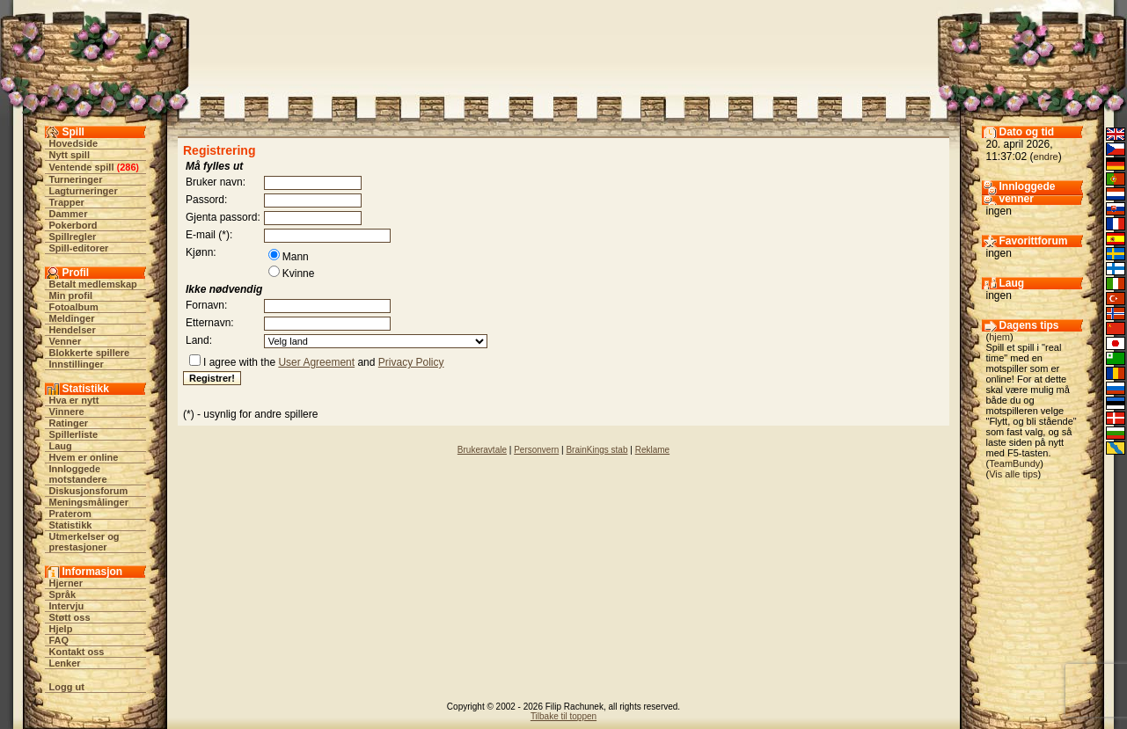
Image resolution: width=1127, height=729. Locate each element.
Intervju (66, 606)
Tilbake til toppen (563, 716)
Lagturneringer (83, 191)
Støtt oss (70, 617)
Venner (65, 341)
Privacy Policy (411, 362)
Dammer (68, 213)
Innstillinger (76, 364)
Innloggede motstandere (78, 474)
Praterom (70, 513)
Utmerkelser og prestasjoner (84, 541)
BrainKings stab (596, 450)
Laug (60, 446)
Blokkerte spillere (89, 352)
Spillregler (73, 236)
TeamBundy (1014, 463)
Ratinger (69, 423)
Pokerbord (73, 225)
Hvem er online (84, 457)
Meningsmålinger (88, 502)
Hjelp (61, 628)
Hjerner (66, 583)
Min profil (71, 295)
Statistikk (70, 525)
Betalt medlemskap (93, 284)
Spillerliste (74, 434)
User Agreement (316, 362)
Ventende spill (81, 167)
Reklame (652, 450)
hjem (999, 337)
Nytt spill (69, 154)
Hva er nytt (74, 400)
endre (1046, 156)
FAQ (59, 640)
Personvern (536, 450)
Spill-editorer (79, 248)
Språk (63, 594)
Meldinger (72, 318)
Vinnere (66, 411)
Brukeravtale (482, 450)
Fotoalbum (74, 307)
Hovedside (74, 143)
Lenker (65, 663)
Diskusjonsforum (88, 490)
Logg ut (66, 687)
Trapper (66, 202)
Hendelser (72, 329)
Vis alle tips (1013, 474)
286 (127, 167)
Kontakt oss (77, 651)
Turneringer (76, 179)
